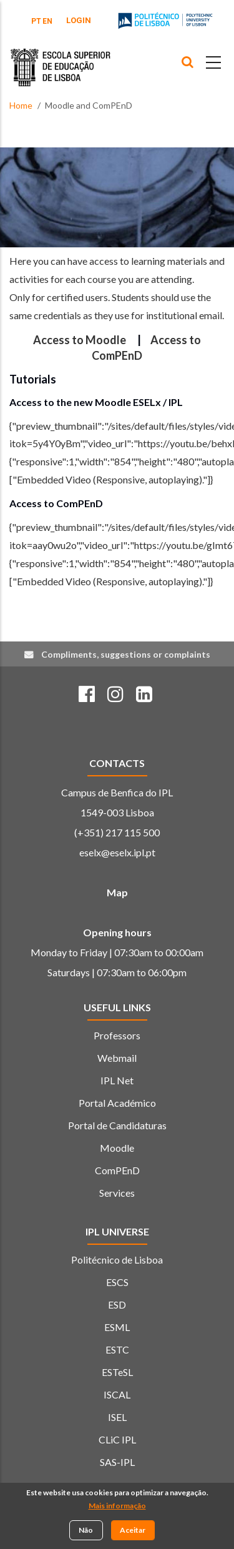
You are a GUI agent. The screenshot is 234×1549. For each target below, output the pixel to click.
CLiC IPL (117, 1439)
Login (78, 20)
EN (47, 21)
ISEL (117, 1417)
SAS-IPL (117, 1462)
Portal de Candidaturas (117, 1125)
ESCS (117, 1282)
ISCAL (117, 1394)
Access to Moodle (79, 340)
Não (86, 1532)
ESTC (117, 1349)
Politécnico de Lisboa (117, 1259)
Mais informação (117, 1507)
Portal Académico (117, 1103)
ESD (117, 1304)
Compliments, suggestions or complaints (125, 654)
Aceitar (132, 1532)
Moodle (117, 1148)
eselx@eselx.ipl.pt (117, 852)
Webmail (117, 1058)
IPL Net (117, 1080)
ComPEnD (117, 1170)
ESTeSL (117, 1372)
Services (117, 1193)
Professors (117, 1035)
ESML (117, 1327)
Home (20, 105)
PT (36, 21)
